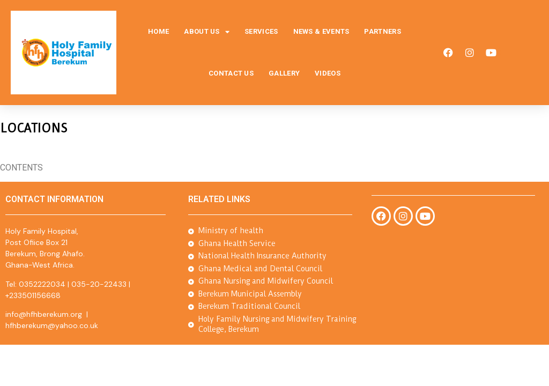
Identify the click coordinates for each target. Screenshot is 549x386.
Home (158, 31)
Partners (382, 31)
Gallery (284, 73)
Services (261, 31)
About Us (206, 32)
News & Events (321, 31)
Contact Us (231, 73)
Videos (327, 73)
